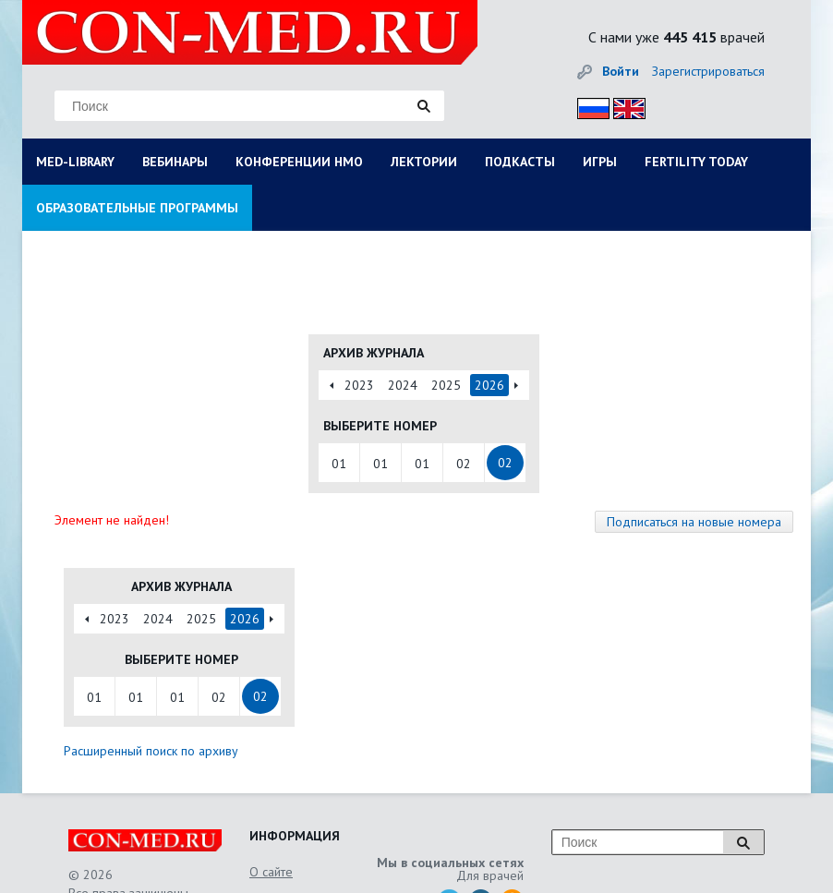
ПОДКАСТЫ (520, 161)
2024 (402, 385)
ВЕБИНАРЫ (175, 161)
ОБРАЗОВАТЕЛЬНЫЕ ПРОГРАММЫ (137, 207)
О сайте (271, 871)
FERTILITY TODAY (696, 161)
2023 (359, 385)
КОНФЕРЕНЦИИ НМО (299, 161)
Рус (588, 106)
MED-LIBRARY (75, 161)
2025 (446, 385)
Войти (620, 71)
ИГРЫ (600, 161)
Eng (624, 106)
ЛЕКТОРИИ (424, 161)
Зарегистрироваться (708, 71)
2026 (489, 385)
